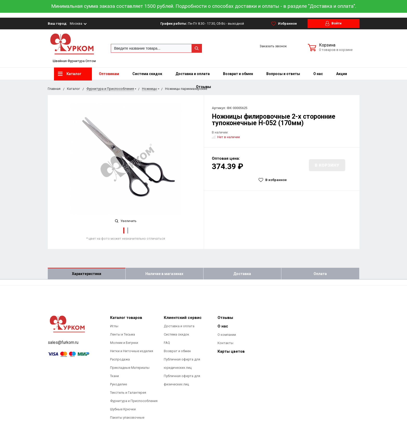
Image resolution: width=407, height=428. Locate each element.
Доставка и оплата (192, 74)
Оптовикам (109, 74)
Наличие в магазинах (164, 274)
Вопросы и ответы (283, 74)
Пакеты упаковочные (127, 417)
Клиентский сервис (183, 317)
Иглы (114, 326)
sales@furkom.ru (63, 342)
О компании (227, 335)
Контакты (225, 343)
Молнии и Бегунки (124, 343)
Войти (333, 23)
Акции (341, 74)
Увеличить (125, 221)
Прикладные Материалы (130, 368)
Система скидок (147, 74)
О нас (318, 74)
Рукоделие (118, 384)
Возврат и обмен (238, 74)
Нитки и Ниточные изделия (131, 351)
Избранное (284, 24)
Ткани (114, 376)
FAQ (167, 343)
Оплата (320, 274)
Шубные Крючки (123, 409)
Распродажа (120, 359)
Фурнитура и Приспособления (134, 401)
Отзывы (225, 317)
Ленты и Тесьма (122, 334)
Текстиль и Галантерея (128, 392)
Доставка (242, 274)
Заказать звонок (273, 46)
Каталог (70, 73)
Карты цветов (231, 351)
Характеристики (86, 274)
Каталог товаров (126, 317)
